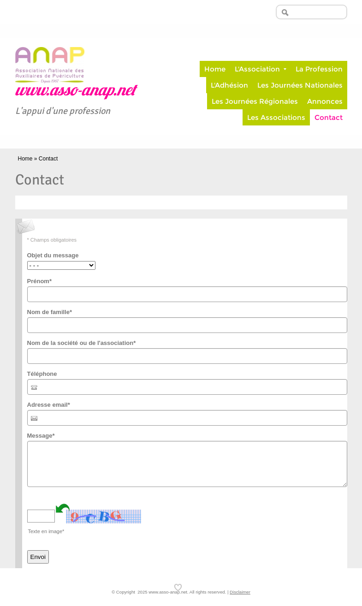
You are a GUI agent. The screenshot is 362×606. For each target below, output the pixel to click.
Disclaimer (240, 591)
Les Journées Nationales (300, 85)
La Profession (319, 69)
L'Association (260, 69)
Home (215, 69)
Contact (329, 117)
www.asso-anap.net (75, 91)
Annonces (325, 101)
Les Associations (276, 117)
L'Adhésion (229, 85)
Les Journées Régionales (255, 101)
